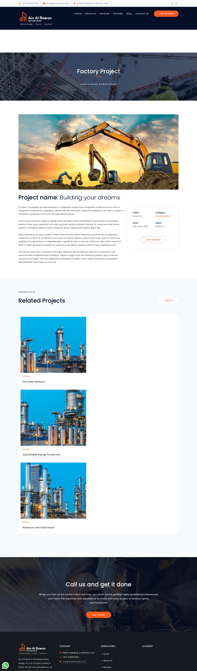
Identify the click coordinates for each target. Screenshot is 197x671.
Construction (162, 216)
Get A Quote (98, 614)
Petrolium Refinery (34, 381)
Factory (94, 84)
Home (83, 84)
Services (107, 667)
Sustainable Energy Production (42, 454)
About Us (107, 660)
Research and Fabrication (38, 527)
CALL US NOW (166, 13)
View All (168, 300)
